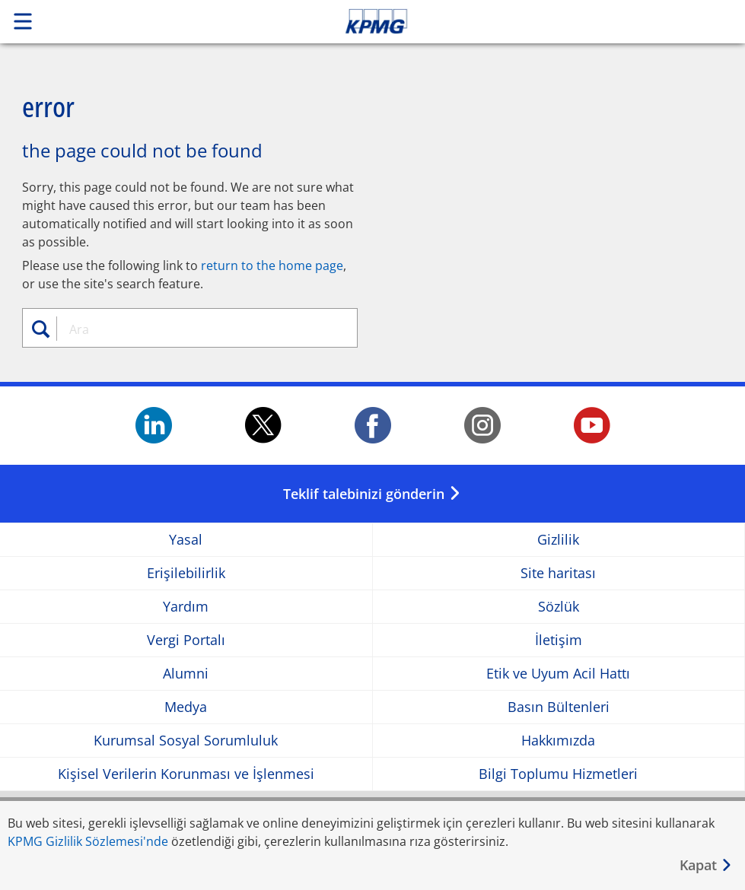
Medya (185, 707)
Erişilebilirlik (186, 573)
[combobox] (199, 329)
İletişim (558, 640)
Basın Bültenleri (559, 707)
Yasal (185, 539)
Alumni (186, 673)
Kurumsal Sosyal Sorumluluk (186, 740)
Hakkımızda (558, 740)
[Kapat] (706, 865)
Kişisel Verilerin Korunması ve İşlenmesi (186, 774)
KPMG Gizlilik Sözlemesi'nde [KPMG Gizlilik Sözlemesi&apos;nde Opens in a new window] (88, 841)
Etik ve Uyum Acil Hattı (558, 673)
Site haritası (558, 573)
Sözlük (558, 606)
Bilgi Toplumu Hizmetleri (558, 774)
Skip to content (522, 21)
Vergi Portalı (186, 640)
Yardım (186, 606)
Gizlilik (558, 539)
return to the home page (272, 265)
